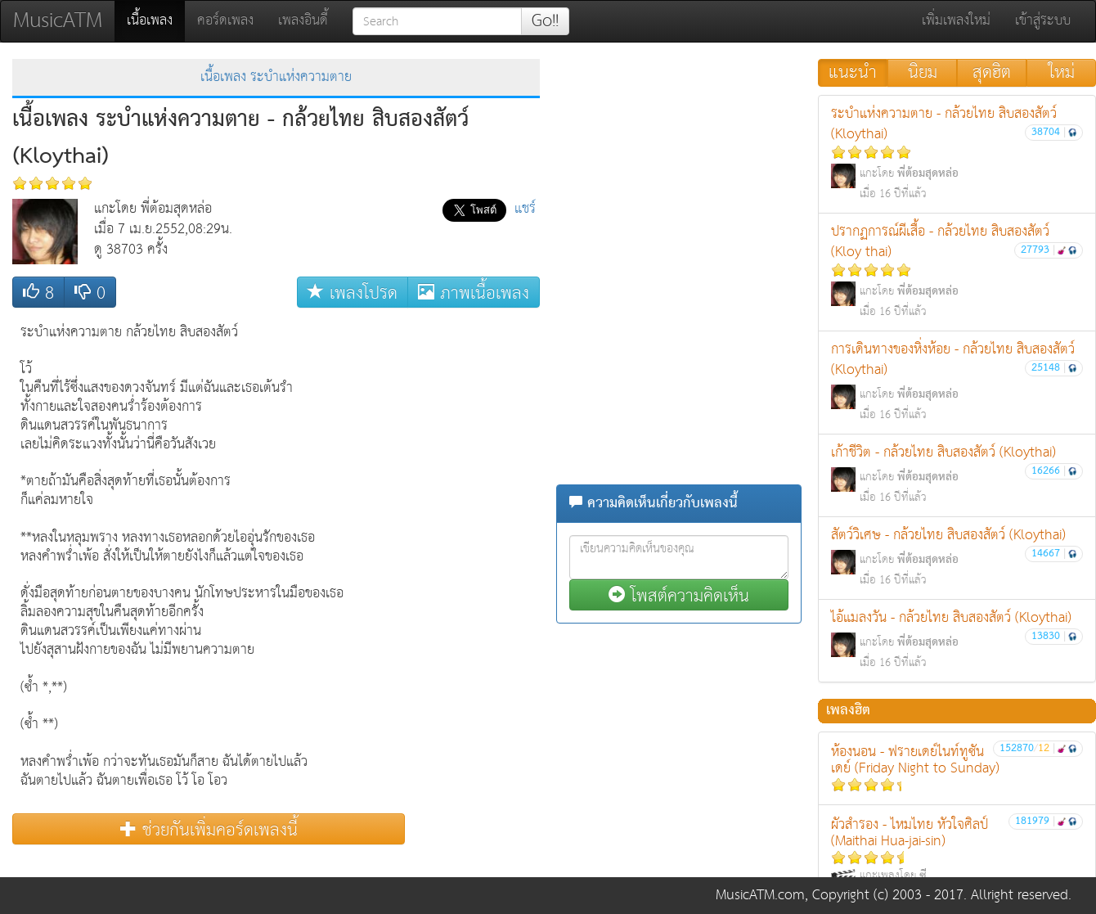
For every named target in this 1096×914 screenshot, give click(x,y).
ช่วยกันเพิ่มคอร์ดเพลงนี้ (209, 829)
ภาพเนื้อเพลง (473, 292)
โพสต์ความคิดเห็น (679, 595)
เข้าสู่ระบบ (1043, 21)
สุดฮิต (991, 73)
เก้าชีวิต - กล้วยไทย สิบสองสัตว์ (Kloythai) (957, 474)
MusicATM (57, 21)
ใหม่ (1062, 73)
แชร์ (525, 209)
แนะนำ (853, 73)
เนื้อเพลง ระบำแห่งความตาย (276, 77)
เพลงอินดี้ (303, 21)
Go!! (545, 21)
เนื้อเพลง (156, 20)
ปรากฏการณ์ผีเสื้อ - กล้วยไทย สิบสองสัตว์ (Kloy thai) (957, 270)
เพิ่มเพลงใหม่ (956, 21)
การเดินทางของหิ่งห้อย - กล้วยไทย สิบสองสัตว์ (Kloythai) (957, 381)
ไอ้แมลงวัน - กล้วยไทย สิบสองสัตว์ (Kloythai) (957, 639)
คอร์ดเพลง (225, 21)
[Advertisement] (474, 561)
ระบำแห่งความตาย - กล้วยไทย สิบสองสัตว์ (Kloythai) (957, 153)
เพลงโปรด (353, 292)
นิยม (922, 73)
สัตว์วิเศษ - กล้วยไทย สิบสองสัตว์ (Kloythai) (957, 557)
